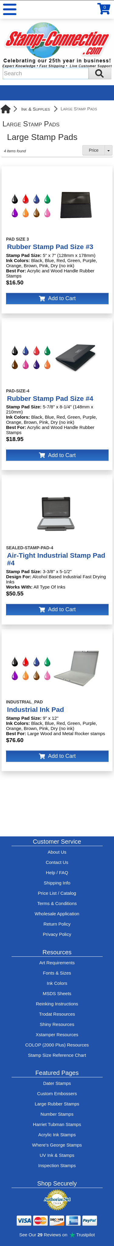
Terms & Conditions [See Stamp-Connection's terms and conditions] (57, 903)
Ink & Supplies (35, 109)
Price (93, 150)
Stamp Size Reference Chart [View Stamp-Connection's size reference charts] (57, 1055)
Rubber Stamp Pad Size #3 (50, 247)
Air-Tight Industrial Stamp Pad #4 (56, 559)
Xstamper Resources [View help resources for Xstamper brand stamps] (57, 1034)
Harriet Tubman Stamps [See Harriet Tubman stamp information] (57, 1124)
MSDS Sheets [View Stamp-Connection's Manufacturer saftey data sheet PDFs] (57, 993)
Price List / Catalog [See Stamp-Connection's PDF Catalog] (57, 893)
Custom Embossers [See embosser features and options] (57, 1093)
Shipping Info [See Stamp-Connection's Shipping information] (57, 882)
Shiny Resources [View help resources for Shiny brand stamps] (57, 1024)
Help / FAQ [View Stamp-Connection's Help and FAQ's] (57, 872)
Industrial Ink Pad (35, 709)
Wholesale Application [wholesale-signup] (57, 913)
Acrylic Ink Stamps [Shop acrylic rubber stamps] (57, 1134)
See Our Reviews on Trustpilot (57, 1234)
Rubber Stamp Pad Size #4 (50, 398)
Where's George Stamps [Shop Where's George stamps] (57, 1144)
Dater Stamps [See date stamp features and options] (57, 1083)
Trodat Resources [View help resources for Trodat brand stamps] (57, 1014)
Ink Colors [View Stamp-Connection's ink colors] (57, 983)
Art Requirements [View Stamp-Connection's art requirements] (57, 962)
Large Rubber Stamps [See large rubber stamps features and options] (57, 1103)
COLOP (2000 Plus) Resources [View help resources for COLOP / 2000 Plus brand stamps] (57, 1044)
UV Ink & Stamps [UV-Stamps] (57, 1155)
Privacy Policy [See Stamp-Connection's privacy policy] (57, 934)
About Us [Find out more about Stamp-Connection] (57, 852)
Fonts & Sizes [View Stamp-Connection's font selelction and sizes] (57, 972)
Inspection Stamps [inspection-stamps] (57, 1165)
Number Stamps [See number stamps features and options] (56, 1114)
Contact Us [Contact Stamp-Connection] (57, 862)
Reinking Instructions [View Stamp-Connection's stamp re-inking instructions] (57, 1003)
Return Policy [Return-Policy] (57, 923)
